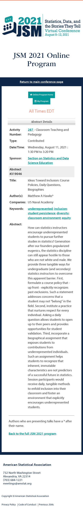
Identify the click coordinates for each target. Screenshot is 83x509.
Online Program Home (41, 94)
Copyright (7, 496)
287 (31, 130)
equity (66, 218)
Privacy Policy (9, 504)
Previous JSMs (46, 504)
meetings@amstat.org (17, 483)
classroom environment (44, 218)
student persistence (41, 213)
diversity (63, 213)
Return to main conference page (41, 81)
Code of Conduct (27, 504)
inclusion (60, 209)
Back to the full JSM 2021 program (32, 434)
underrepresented (40, 209)
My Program (41, 101)
